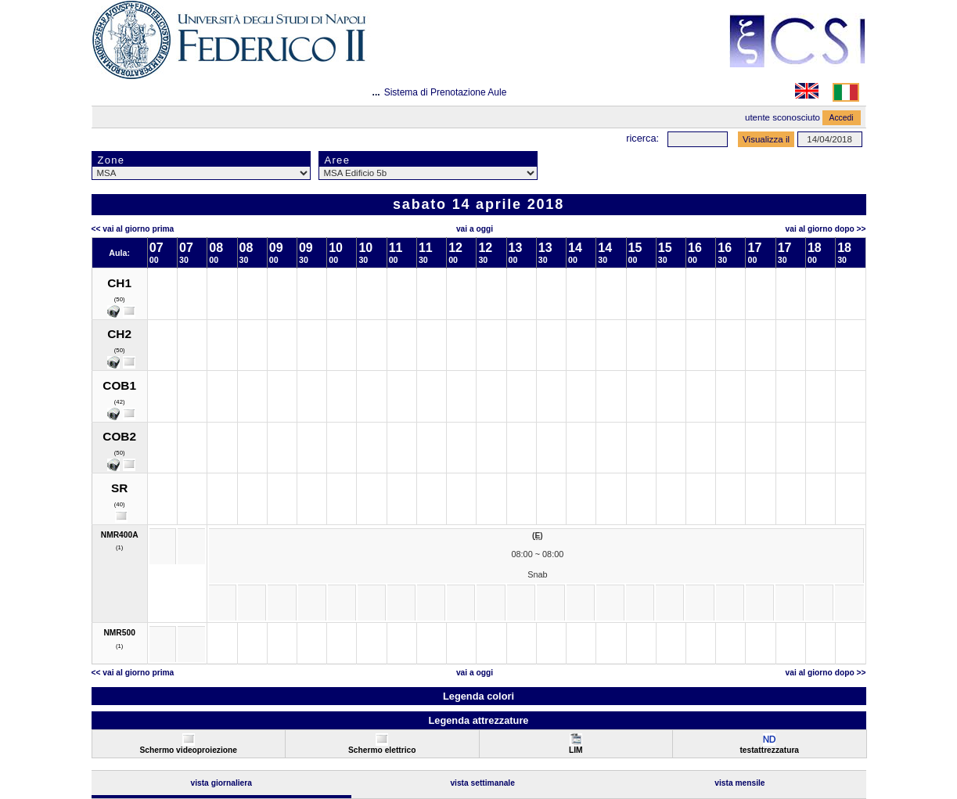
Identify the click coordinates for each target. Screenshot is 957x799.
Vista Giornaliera (221, 783)
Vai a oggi (474, 229)
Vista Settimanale (482, 783)
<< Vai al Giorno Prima (133, 229)
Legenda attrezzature (478, 720)
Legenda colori (478, 696)
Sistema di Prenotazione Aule (445, 92)
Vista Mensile (739, 783)
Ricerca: (642, 138)
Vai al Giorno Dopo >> (826, 229)
